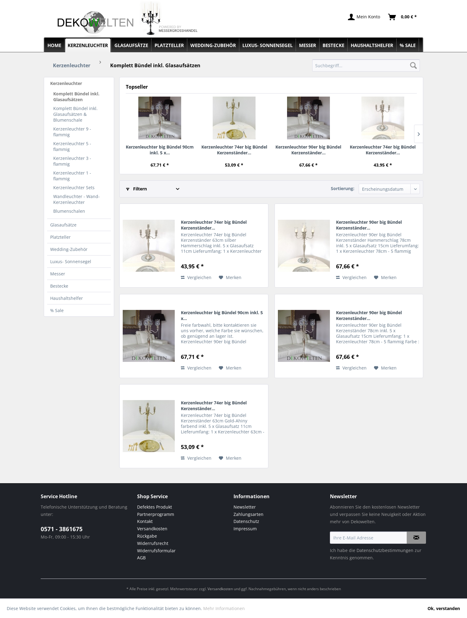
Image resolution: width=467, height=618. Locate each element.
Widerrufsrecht (152, 543)
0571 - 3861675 (62, 529)
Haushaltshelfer (66, 298)
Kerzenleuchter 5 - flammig (72, 146)
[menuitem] (366, 65)
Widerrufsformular (156, 551)
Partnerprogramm (155, 514)
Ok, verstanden (444, 608)
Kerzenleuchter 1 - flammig (72, 176)
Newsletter (245, 507)
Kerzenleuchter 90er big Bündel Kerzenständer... (308, 149)
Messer (57, 274)
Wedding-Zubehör (69, 249)
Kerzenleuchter (66, 83)
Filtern (136, 189)
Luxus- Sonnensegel (70, 261)
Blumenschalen (69, 211)
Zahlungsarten (248, 514)
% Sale (57, 310)
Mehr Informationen (224, 608)
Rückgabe (147, 536)
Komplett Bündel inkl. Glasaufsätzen (76, 96)
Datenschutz (246, 521)
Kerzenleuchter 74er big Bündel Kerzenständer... (234, 149)
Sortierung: (342, 188)
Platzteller (60, 237)
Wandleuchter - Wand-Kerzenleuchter (76, 199)
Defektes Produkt (154, 507)
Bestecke (59, 286)
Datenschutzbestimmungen (385, 550)
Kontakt (145, 521)
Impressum (245, 529)
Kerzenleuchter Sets (74, 187)
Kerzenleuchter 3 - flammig (72, 161)
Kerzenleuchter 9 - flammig (72, 132)
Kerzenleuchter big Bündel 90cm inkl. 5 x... (160, 149)
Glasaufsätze (63, 225)
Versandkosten (152, 529)
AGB (141, 558)
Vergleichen (196, 277)
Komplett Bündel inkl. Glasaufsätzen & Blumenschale (75, 114)
